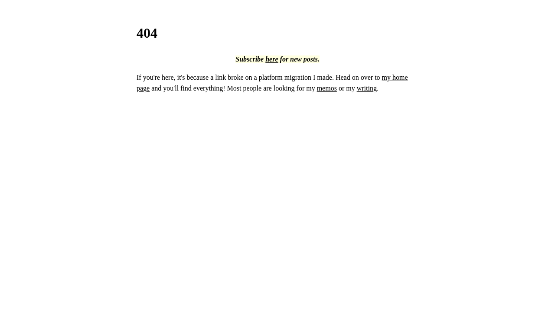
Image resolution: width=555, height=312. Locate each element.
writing (367, 88)
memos (327, 88)
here (271, 59)
